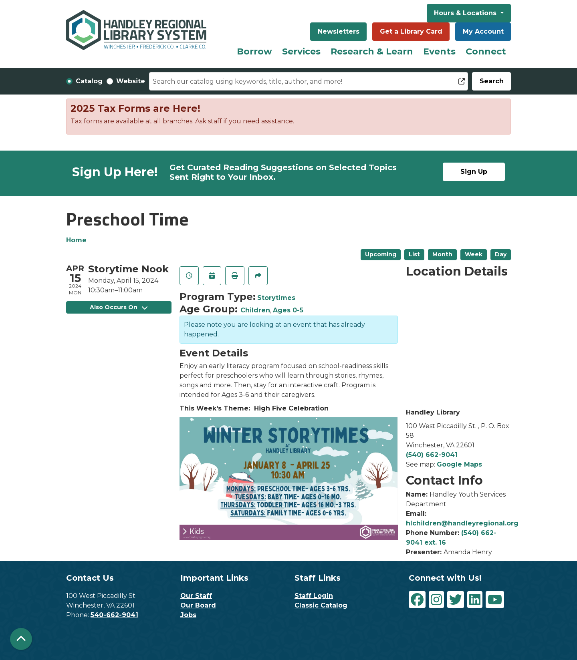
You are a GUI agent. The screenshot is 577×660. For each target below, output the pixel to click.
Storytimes (276, 298)
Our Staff (196, 596)
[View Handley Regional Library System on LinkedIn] (474, 599)
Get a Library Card (411, 31)
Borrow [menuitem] (254, 51)
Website (130, 81)
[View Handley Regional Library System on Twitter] (455, 599)
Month (442, 254)
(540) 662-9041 (432, 455)
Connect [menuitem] (486, 51)
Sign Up (473, 171)
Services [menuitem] (301, 51)
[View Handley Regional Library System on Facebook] (417, 599)
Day (500, 254)
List (414, 254)
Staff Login (314, 596)
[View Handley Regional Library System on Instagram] (436, 599)
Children (255, 310)
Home (76, 240)
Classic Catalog (321, 605)
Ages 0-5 (288, 310)
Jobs (188, 615)
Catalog (89, 81)
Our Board (198, 605)
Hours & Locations (466, 13)
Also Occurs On (118, 307)
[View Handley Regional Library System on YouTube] (495, 599)
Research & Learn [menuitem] (372, 51)
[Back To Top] (21, 639)
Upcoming (380, 254)
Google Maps (459, 464)
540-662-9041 (114, 615)
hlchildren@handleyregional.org (462, 523)
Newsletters (338, 31)
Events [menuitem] (439, 51)
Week (473, 254)
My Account (483, 31)
